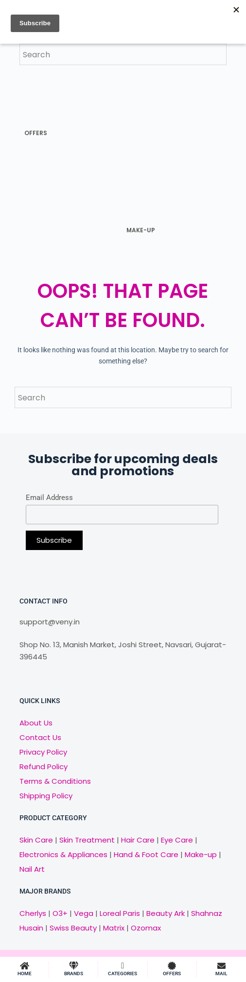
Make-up (201, 854)
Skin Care (36, 840)
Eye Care (176, 840)
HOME (25, 973)
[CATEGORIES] (123, 966)
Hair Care (138, 840)
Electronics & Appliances (63, 854)
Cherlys (32, 913)
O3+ (60, 913)
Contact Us (40, 737)
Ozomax (146, 928)
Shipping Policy (45, 796)
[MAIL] (221, 966)
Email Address (49, 497)
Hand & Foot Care (146, 854)
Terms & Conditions (55, 781)
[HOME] (24, 966)
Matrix (113, 928)
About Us (36, 723)
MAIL (221, 973)
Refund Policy (43, 766)
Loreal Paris (120, 913)
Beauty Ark (165, 913)
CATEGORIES (122, 973)
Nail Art (32, 869)
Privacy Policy (43, 752)
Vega (83, 913)
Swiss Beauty (73, 928)
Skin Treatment (87, 840)
